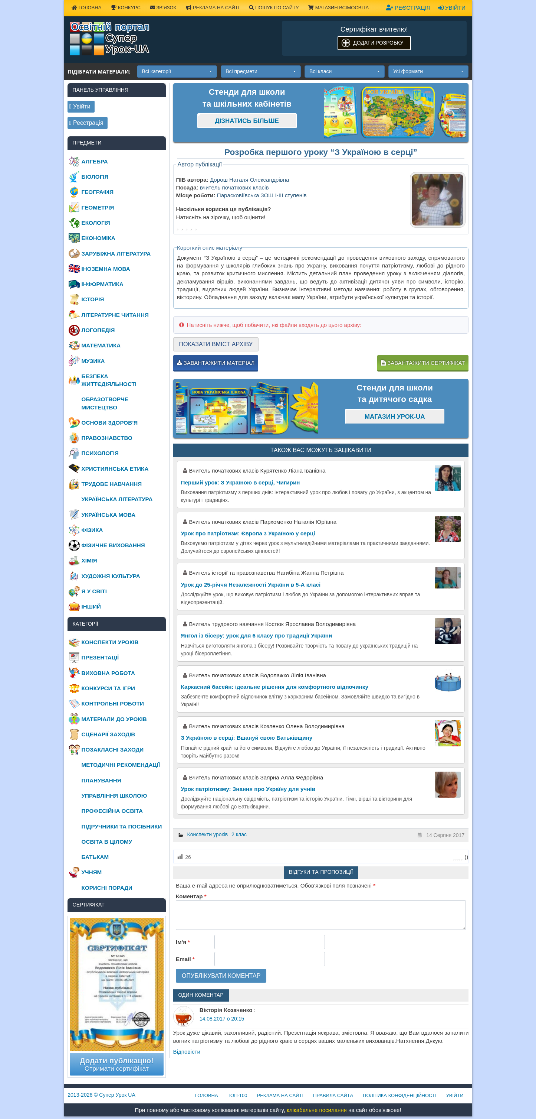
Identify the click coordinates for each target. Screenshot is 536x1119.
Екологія (96, 223)
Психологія (100, 453)
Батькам (95, 857)
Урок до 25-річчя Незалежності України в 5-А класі (251, 584)
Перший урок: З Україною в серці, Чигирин (240, 482)
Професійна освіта (112, 811)
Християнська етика (115, 469)
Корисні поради (107, 888)
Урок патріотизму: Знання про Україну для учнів (248, 789)
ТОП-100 (237, 1095)
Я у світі (94, 591)
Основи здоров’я (110, 422)
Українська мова (109, 515)
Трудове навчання (112, 484)
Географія (98, 192)
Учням (92, 872)
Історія (93, 299)
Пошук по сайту (274, 7)
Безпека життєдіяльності (109, 380)
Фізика (92, 530)
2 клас (239, 834)
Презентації (100, 657)
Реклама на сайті (212, 7)
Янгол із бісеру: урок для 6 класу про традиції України (256, 635)
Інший (91, 606)
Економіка (98, 238)
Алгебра (95, 161)
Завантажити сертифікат (423, 363)
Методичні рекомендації (121, 765)
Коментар (191, 896)
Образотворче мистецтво (105, 403)
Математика (101, 345)
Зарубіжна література (116, 253)
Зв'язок (163, 7)
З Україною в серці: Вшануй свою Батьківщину (247, 737)
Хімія (89, 560)
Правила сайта (333, 1095)
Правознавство (107, 438)
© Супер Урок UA (101, 1095)
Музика (93, 361)
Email (185, 959)
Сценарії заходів (108, 734)
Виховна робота (108, 673)
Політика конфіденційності (399, 1095)
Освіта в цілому (107, 842)
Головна (86, 7)
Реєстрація (408, 7)
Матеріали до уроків (114, 719)
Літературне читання (115, 315)
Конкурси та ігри (108, 688)
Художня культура (111, 576)
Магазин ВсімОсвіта (338, 7)
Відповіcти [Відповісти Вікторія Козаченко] (187, 1051)
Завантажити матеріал (216, 363)
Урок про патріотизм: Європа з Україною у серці (248, 533)
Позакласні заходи (113, 749)
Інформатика (103, 284)
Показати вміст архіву (216, 344)
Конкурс (125, 7)
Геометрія (98, 207)
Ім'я (183, 942)
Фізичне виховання (113, 545)
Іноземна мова (106, 269)
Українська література (117, 499)
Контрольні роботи (113, 703)
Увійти (452, 7)
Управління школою (114, 795)
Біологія (95, 176)
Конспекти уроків (207, 834)
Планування (101, 780)
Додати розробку (378, 43)
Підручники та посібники (122, 826)
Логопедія (98, 330)
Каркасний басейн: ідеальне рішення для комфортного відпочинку (274, 687)
